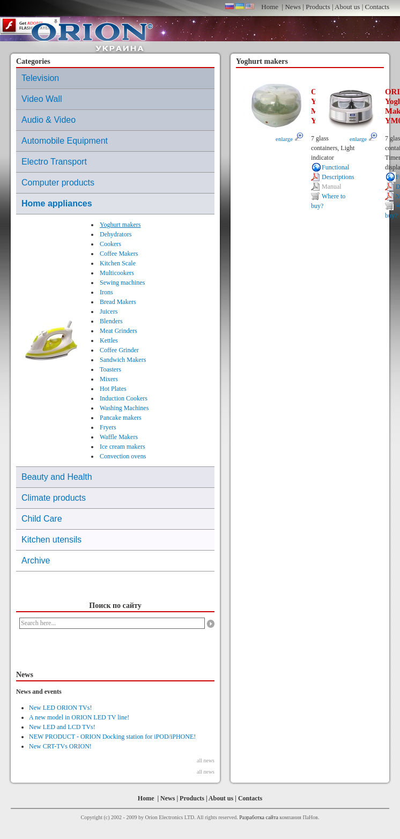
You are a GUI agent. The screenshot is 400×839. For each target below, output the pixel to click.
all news (205, 760)
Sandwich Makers (123, 359)
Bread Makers (118, 302)
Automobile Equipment (64, 140)
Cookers (110, 244)
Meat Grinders (118, 331)
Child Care (41, 518)
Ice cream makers (122, 446)
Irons (106, 292)
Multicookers (117, 273)
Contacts (377, 7)
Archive (35, 560)
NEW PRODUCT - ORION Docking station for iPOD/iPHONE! (112, 736)
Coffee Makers (119, 253)
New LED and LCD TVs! (62, 727)
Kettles (109, 340)
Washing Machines (124, 408)
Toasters (110, 369)
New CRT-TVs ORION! (60, 746)
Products (318, 7)
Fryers (108, 427)
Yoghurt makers (120, 224)
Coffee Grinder (119, 350)
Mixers (109, 379)
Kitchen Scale (118, 263)
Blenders (111, 321)
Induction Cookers (123, 398)
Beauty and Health (56, 476)
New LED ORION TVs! (60, 707)
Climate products (53, 497)
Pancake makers (121, 417)
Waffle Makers (119, 437)
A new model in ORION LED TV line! (79, 717)
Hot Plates (113, 388)
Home (269, 7)
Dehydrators (115, 234)
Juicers (108, 311)
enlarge (289, 139)
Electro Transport (54, 161)
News (293, 7)
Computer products (57, 182)
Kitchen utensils (51, 539)
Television (40, 78)
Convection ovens (123, 456)
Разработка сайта (258, 817)
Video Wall (41, 98)
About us (347, 7)
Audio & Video (48, 119)
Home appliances (56, 203)
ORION (92, 34)
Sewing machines (122, 282)
